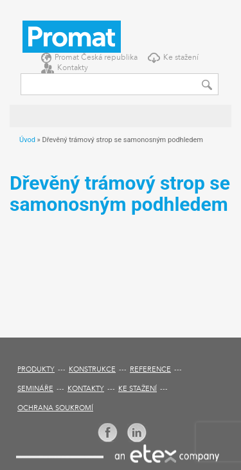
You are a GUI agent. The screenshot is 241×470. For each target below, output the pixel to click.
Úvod (27, 140)
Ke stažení (181, 58)
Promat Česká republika (96, 58)
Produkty (36, 370)
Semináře (35, 389)
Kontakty (72, 68)
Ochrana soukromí (55, 408)
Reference (150, 370)
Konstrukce (92, 370)
